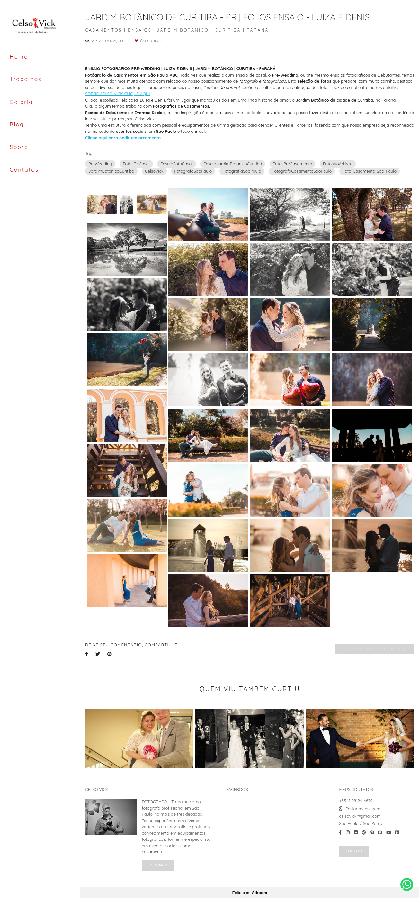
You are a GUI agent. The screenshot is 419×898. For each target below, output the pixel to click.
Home (19, 56)
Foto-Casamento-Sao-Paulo (370, 171)
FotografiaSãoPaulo (242, 171)
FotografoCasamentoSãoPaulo (302, 171)
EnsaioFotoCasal (176, 163)
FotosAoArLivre (337, 163)
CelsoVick (154, 171)
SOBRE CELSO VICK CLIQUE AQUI (117, 94)
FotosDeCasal (136, 163)
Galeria (21, 101)
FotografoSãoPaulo (193, 171)
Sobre (19, 146)
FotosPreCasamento (292, 163)
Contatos (24, 169)
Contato (354, 851)
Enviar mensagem (362, 809)
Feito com (249, 892)
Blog (17, 124)
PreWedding (100, 163)
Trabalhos (26, 79)
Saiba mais (157, 865)
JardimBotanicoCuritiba (111, 171)
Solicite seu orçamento (374, 649)
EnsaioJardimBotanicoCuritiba (232, 163)
